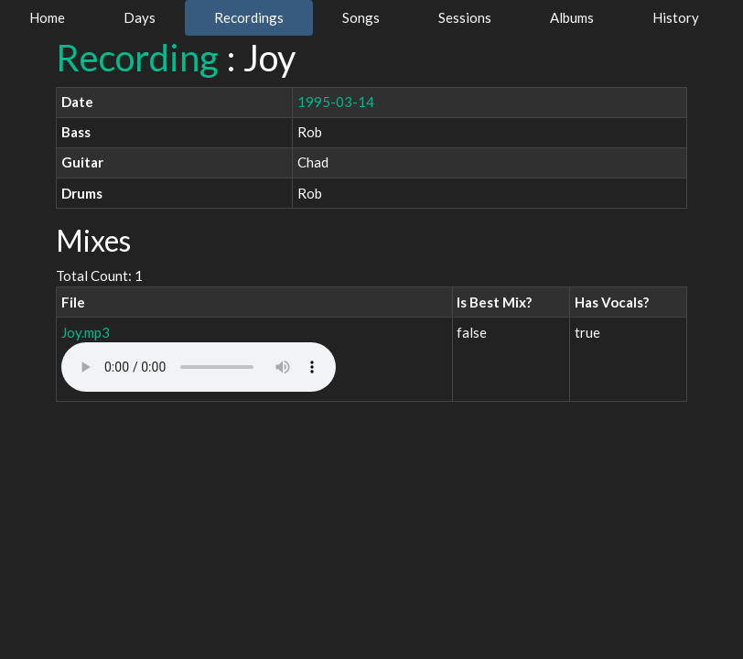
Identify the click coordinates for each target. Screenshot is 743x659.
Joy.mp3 (85, 332)
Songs (361, 17)
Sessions (464, 17)
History (675, 17)
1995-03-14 (335, 101)
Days (140, 17)
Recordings (249, 17)
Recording (137, 58)
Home (47, 17)
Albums (572, 17)
